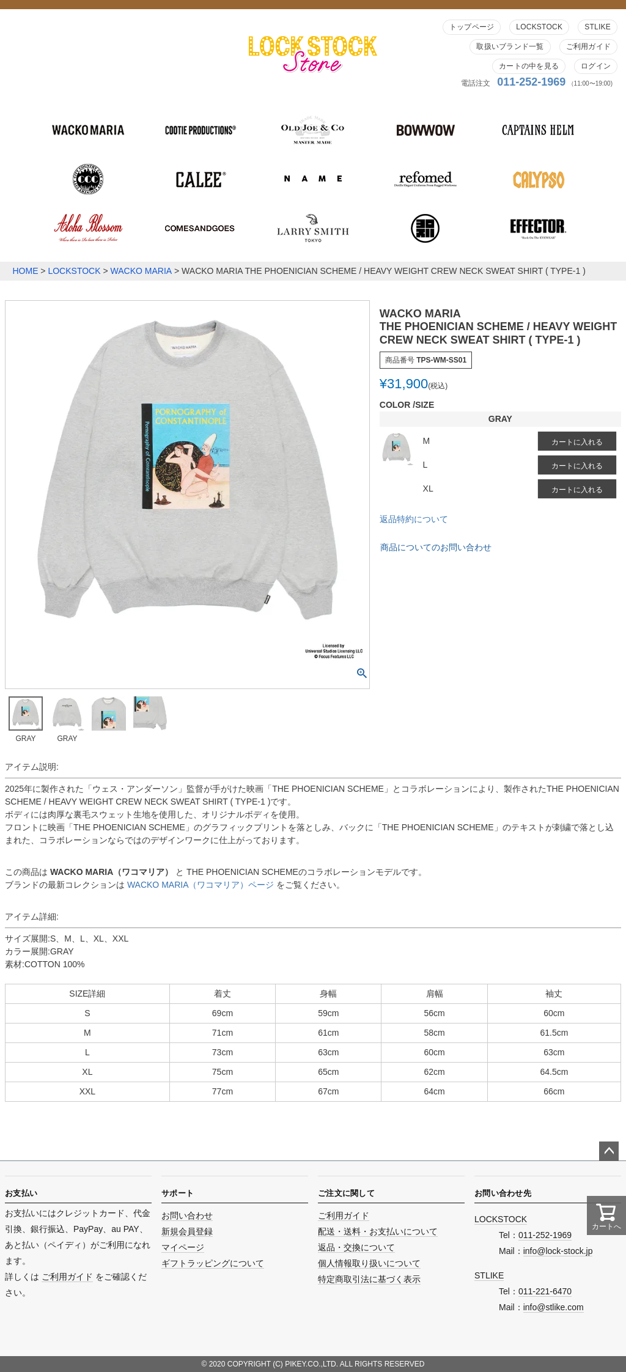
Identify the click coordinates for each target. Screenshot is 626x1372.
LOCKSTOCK (539, 27)
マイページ (182, 1247)
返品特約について (414, 519)
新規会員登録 (187, 1231)
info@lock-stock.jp (558, 1251)
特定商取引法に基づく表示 (369, 1279)
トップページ (471, 27)
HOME (25, 271)
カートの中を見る (529, 66)
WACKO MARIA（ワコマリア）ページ (202, 885)
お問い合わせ (187, 1215)
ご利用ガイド (588, 46)
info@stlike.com (553, 1307)
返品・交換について (356, 1247)
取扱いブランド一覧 (509, 46)
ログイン (596, 66)
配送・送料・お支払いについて (378, 1231)
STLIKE (597, 27)
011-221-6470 (545, 1291)
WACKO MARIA (141, 271)
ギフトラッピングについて (212, 1263)
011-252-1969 (531, 82)
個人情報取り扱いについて (369, 1263)
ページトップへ (609, 1151)
